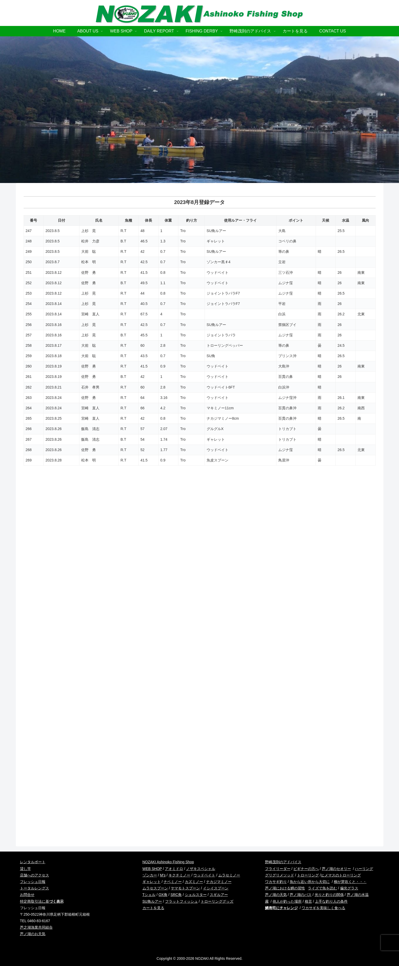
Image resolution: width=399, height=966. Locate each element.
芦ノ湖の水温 (358, 895)
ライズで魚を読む (322, 888)
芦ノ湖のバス (301, 895)
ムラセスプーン (155, 888)
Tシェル (149, 895)
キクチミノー (179, 875)
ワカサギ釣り (276, 882)
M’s (163, 875)
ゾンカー (150, 875)
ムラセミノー (229, 875)
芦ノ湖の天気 (276, 895)
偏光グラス (349, 888)
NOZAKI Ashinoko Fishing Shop (168, 862)
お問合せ (27, 895)
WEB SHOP (152, 869)
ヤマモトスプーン (185, 888)
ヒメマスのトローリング (341, 875)
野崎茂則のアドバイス (283, 862)
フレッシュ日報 (32, 882)
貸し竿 (25, 869)
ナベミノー (173, 882)
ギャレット (152, 882)
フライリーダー (277, 869)
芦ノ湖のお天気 (32, 934)
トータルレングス (34, 888)
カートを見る (153, 908)
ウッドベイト (204, 875)
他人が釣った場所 (287, 901)
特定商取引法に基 (42, 901)
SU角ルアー (152, 901)
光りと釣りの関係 (329, 895)
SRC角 (176, 895)
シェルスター (196, 895)
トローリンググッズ (217, 901)
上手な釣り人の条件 (331, 901)
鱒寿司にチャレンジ (281, 908)
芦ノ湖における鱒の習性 (285, 888)
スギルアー (219, 895)
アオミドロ (174, 869)
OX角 (163, 895)
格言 (308, 901)
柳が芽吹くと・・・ (350, 882)
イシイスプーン (215, 888)
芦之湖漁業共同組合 (36, 927)
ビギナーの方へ (306, 869)
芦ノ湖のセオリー (336, 869)
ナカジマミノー (219, 882)
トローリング (308, 875)
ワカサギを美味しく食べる (323, 908)
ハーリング (364, 869)
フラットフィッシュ (181, 901)
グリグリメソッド (279, 875)
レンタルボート (32, 862)
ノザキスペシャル (200, 869)
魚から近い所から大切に (310, 882)
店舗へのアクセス (34, 875)
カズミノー (194, 882)
